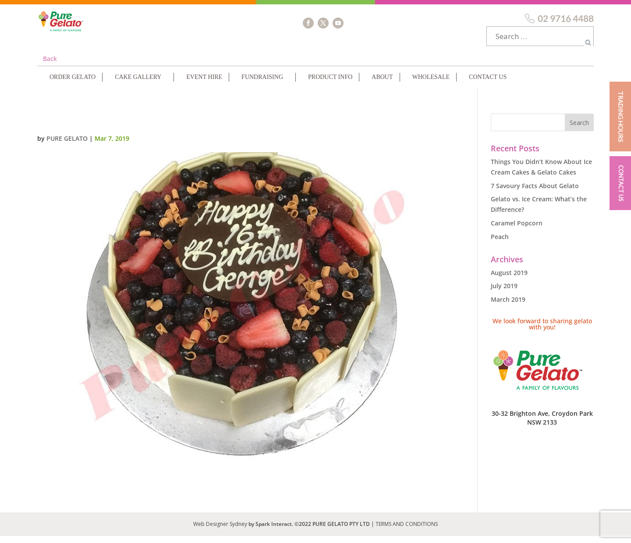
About (382, 84)
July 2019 (504, 293)
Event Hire (204, 84)
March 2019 (508, 306)
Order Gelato (73, 84)
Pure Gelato (67, 145)
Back (50, 65)
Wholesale (431, 84)
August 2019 (509, 279)
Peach (500, 243)
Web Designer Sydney (220, 531)
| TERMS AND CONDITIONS (404, 531)
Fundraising (262, 84)
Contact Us (488, 84)
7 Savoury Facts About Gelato (535, 193)
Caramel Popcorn (516, 230)
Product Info (330, 84)
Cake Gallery (138, 84)
